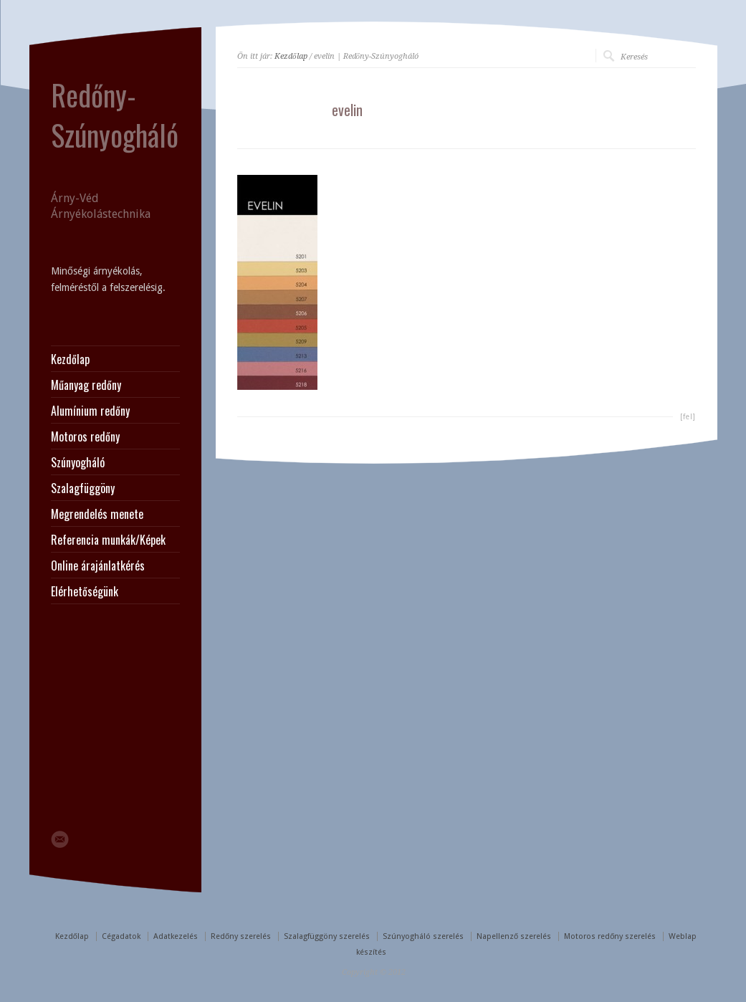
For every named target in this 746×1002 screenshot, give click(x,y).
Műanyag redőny (86, 385)
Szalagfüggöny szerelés (327, 936)
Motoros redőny (85, 436)
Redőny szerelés (241, 936)
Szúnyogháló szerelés (423, 936)
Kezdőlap (290, 56)
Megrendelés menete (97, 514)
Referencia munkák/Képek (108, 539)
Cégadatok (121, 936)
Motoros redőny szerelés (610, 936)
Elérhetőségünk (84, 591)
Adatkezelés (175, 936)
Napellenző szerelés (514, 936)
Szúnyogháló (78, 462)
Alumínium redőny (90, 410)
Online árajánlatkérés (98, 565)
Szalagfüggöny (83, 488)
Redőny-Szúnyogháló (114, 114)
